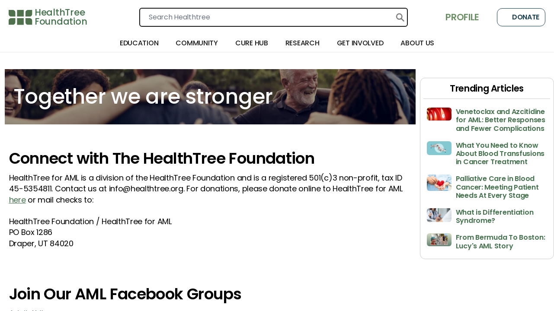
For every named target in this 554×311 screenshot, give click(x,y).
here (17, 199)
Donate (521, 17)
